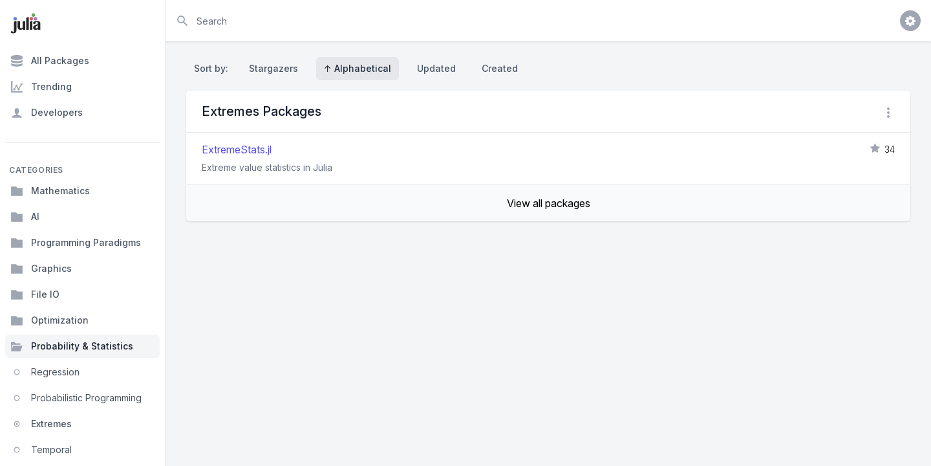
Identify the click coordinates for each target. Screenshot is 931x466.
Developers (46, 112)
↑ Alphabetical (357, 68)
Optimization (49, 320)
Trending (41, 86)
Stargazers (273, 68)
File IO (34, 294)
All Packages (49, 60)
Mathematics (50, 190)
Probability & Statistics (71, 346)
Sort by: (213, 68)
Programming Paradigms (75, 242)
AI (24, 216)
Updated (436, 68)
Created (500, 68)
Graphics (41, 268)
